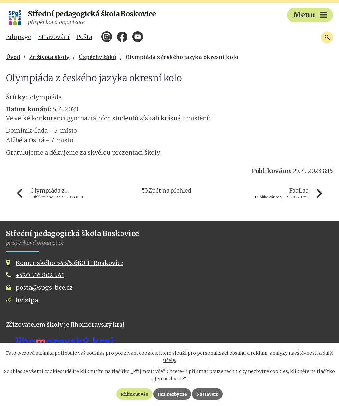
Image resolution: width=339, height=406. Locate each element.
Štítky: (16, 97)
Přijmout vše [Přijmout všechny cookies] (131, 394)
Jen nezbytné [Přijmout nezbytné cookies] (172, 394)
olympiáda (46, 97)
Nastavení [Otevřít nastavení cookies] (211, 394)
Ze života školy (49, 57)
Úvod (13, 57)
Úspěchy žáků (97, 57)
